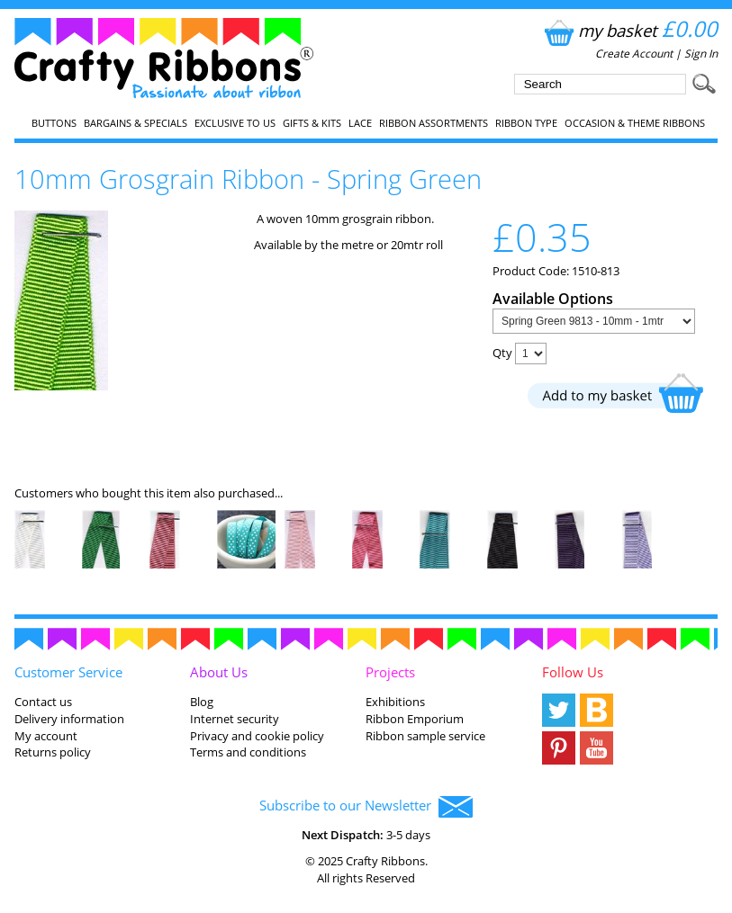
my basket (629, 30)
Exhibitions (395, 702)
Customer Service (68, 672)
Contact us (43, 702)
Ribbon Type (526, 123)
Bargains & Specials (135, 123)
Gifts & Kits (312, 123)
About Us (219, 672)
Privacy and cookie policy (257, 736)
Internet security (234, 719)
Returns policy (52, 752)
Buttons (54, 123)
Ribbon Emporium (415, 719)
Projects (390, 672)
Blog (201, 702)
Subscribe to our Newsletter (366, 807)
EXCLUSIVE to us (235, 123)
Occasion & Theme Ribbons (635, 123)
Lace (360, 123)
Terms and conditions (248, 752)
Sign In (701, 53)
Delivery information (69, 719)
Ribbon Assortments (433, 123)
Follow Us (572, 672)
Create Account (634, 53)
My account (45, 736)
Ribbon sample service (425, 736)
